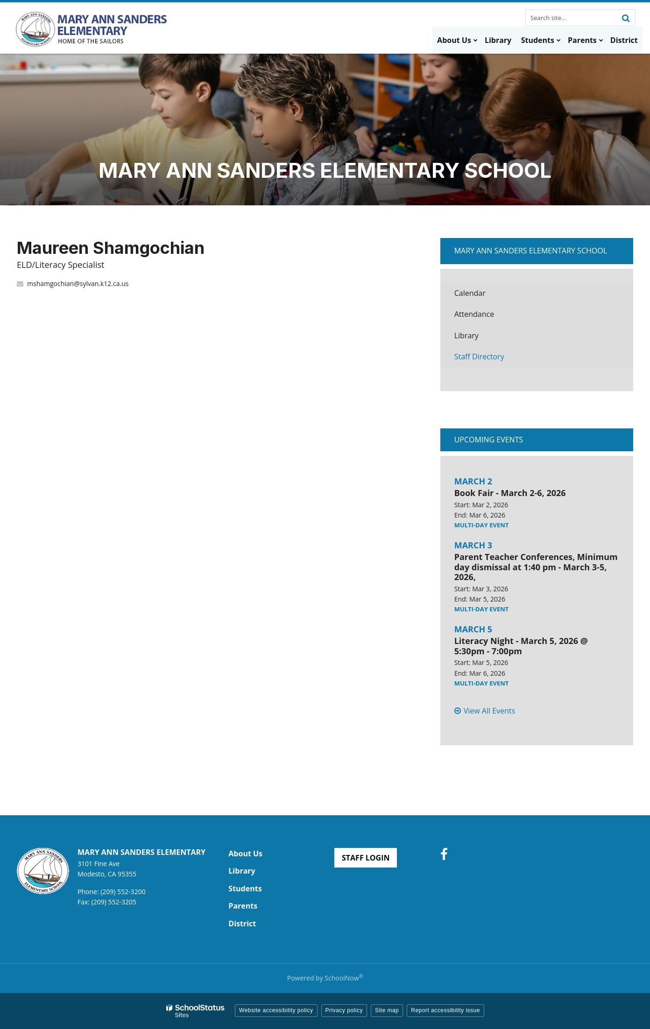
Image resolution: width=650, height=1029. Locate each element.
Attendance (474, 314)
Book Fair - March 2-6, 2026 (510, 492)
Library (481, 338)
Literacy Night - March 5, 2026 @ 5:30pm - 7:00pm (521, 646)
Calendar (470, 293)
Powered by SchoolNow (325, 977)
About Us (245, 853)
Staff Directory (479, 356)
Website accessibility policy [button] (276, 1010)
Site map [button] (387, 1010)
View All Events (489, 711)
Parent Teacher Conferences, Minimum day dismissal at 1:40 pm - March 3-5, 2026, (536, 566)
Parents (242, 906)
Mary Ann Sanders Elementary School (530, 250)
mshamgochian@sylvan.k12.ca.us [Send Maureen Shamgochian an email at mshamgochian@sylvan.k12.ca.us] (77, 283)
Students (244, 888)
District (242, 923)
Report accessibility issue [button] (445, 1010)
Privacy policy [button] (344, 1010)
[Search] (625, 18)
